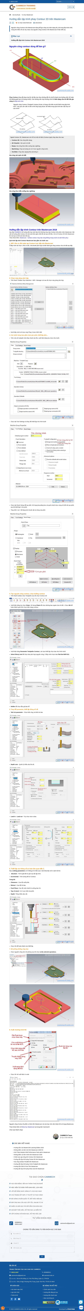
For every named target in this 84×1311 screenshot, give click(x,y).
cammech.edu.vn (49, 1275)
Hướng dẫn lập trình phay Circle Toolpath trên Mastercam (30, 1164)
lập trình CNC (19, 101)
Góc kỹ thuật (16, 15)
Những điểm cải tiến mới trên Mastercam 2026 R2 (28, 1150)
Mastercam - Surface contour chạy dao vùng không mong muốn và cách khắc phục (44, 238)
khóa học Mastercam (28, 1127)
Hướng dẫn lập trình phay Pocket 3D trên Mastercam (29, 1159)
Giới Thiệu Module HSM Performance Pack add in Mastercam (32, 1152)
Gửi (42, 1256)
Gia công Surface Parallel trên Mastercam (26, 1161)
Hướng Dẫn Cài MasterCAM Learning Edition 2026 (29, 1147)
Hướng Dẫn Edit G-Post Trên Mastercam (26, 1166)
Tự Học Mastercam (27, 15)
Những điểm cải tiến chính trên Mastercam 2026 (28, 1154)
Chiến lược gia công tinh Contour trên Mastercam (28, 1157)
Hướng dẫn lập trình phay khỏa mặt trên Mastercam (29, 1168)
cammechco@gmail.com (67, 1223)
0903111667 (14, 1)
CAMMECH (18, 232)
